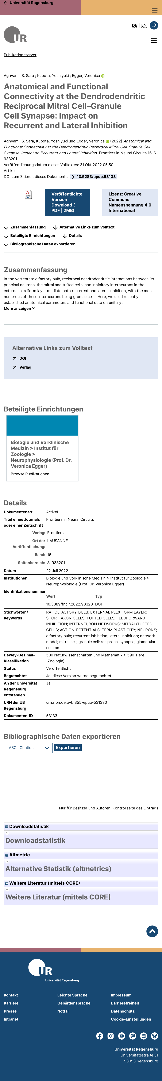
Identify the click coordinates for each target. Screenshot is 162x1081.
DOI (22, 358)
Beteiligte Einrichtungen (32, 235)
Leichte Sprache (72, 995)
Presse (10, 1011)
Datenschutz (123, 1011)
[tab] (81, 840)
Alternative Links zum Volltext (87, 227)
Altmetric (17, 854)
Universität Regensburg (31, 2)
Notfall (63, 1011)
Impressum (121, 995)
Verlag (25, 367)
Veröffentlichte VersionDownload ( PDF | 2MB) (66, 202)
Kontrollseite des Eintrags (135, 808)
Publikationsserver (20, 55)
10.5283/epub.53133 (96, 176)
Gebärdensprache (73, 1003)
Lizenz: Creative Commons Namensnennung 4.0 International (130, 202)
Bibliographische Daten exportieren (43, 244)
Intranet (11, 1019)
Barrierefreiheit (125, 1003)
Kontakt (11, 995)
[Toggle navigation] (154, 10)
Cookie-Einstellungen (131, 1019)
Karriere (11, 1003)
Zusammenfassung (28, 227)
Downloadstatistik (27, 826)
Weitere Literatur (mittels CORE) (42, 883)
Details (75, 235)
